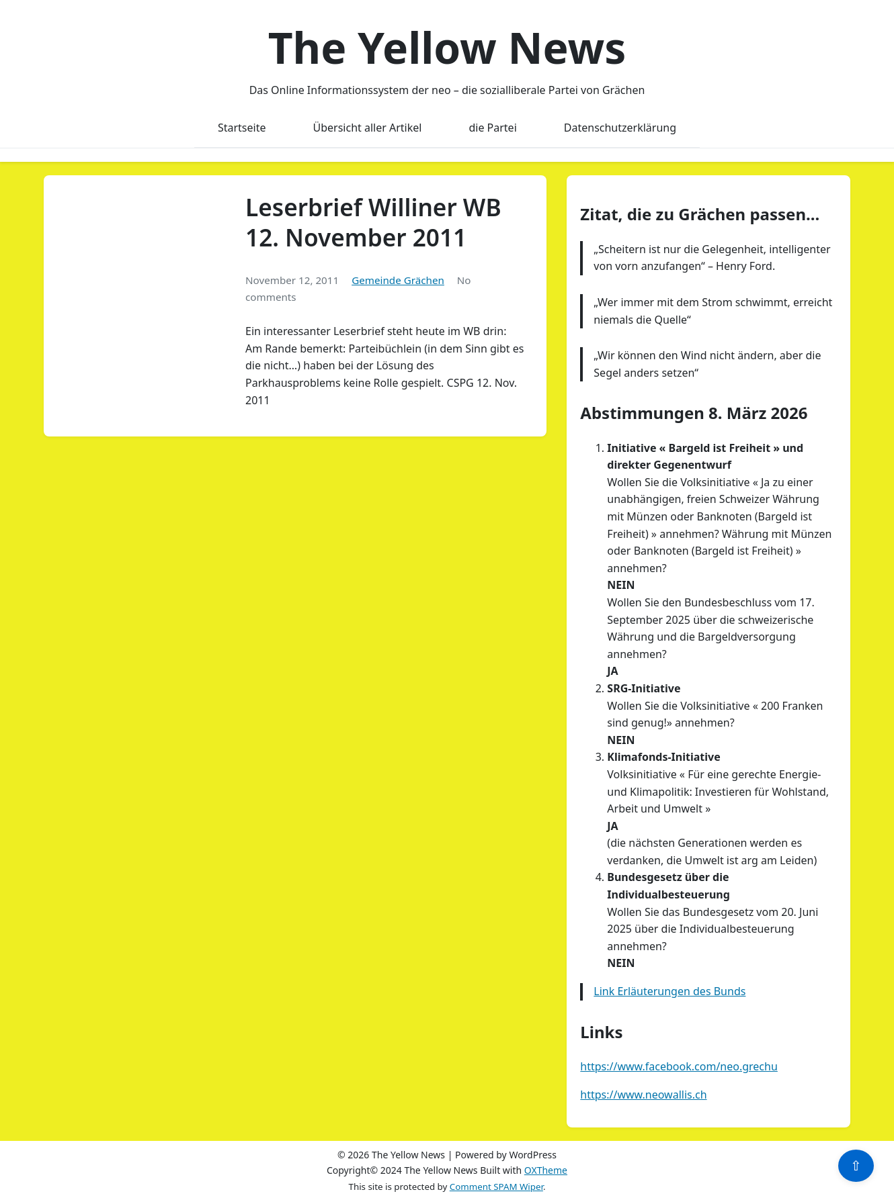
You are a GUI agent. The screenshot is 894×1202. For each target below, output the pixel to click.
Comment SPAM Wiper (496, 1187)
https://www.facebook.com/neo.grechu (679, 1066)
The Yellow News (447, 47)
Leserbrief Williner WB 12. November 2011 (373, 222)
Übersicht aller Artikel (367, 127)
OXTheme (545, 1170)
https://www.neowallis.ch (643, 1094)
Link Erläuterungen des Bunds (669, 991)
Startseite (242, 127)
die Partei (492, 127)
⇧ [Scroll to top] (856, 1165)
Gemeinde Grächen (398, 280)
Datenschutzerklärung (620, 127)
